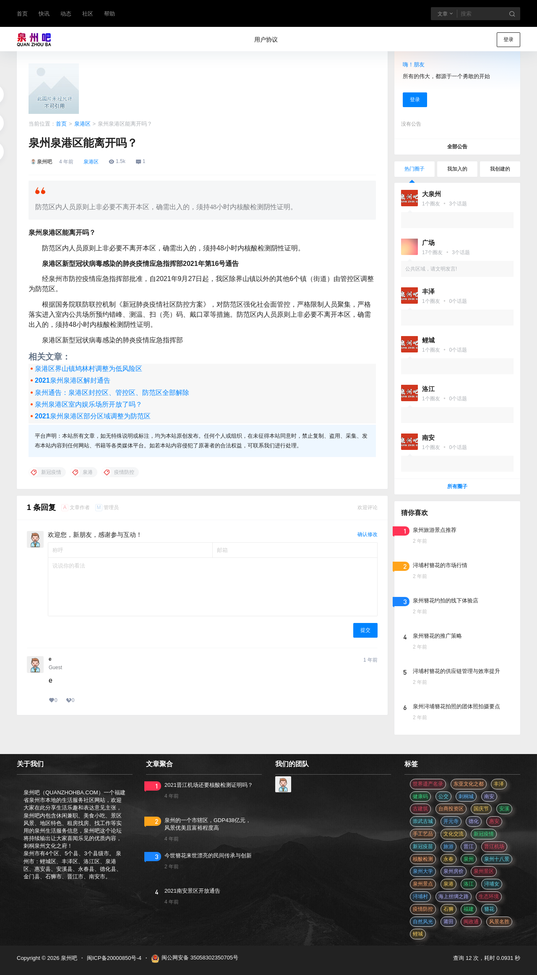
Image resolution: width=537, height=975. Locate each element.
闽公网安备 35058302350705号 (194, 958)
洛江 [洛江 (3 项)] (469, 884)
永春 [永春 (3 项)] (448, 859)
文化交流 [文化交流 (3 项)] (453, 834)
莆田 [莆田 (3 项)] (448, 922)
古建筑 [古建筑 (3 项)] (420, 809)
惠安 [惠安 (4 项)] (494, 821)
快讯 (44, 14)
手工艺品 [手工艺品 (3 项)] (423, 834)
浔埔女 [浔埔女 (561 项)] (491, 884)
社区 (87, 14)
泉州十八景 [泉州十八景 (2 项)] (496, 859)
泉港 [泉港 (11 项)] (448, 884)
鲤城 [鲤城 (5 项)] (418, 934)
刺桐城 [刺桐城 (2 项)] (466, 796)
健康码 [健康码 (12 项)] (420, 796)
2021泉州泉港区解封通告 (72, 380)
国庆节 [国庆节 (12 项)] (481, 809)
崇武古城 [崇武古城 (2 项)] (423, 821)
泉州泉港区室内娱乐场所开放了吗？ (88, 404)
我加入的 (457, 169)
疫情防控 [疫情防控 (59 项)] (423, 909)
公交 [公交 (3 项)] (443, 796)
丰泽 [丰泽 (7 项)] (499, 784)
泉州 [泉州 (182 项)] (469, 859)
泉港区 (82, 124)
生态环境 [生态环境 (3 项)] (489, 896)
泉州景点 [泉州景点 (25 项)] (423, 884)
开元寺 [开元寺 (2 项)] (451, 821)
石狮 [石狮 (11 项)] (448, 909)
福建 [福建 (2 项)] (469, 909)
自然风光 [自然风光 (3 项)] (423, 922)
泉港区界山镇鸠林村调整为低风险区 (88, 368)
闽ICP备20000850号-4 (114, 958)
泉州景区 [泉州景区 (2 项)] (484, 871)
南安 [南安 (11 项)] (489, 796)
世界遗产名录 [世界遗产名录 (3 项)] (428, 784)
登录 (508, 39)
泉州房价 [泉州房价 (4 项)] (453, 871)
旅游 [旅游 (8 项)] (448, 846)
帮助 (109, 14)
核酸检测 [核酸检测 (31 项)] (423, 859)
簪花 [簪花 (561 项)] (489, 909)
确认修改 (367, 534)
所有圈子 (457, 486)
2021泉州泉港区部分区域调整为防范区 (93, 416)
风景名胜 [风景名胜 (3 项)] (499, 922)
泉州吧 (68, 958)
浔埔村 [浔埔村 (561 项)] (420, 896)
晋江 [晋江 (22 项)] (469, 846)
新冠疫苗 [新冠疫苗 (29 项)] (423, 846)
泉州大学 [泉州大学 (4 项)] (423, 871)
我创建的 (500, 169)
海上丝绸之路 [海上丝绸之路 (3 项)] (453, 896)
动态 (65, 14)
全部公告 (457, 147)
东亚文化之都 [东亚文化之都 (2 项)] (469, 784)
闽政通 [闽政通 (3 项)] (471, 922)
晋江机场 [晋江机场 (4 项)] (494, 846)
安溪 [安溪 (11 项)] (504, 809)
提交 (365, 630)
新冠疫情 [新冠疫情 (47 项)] (484, 834)
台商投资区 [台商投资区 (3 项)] (451, 809)
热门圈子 (414, 169)
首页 (22, 14)
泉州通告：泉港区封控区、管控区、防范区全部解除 (112, 392)
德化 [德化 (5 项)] (474, 821)
